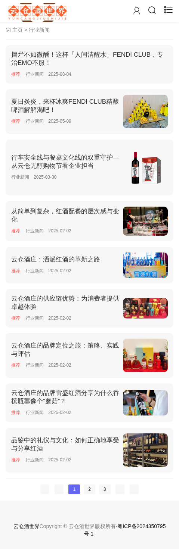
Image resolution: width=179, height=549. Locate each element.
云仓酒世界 (26, 526)
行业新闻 (39, 30)
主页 (17, 30)
